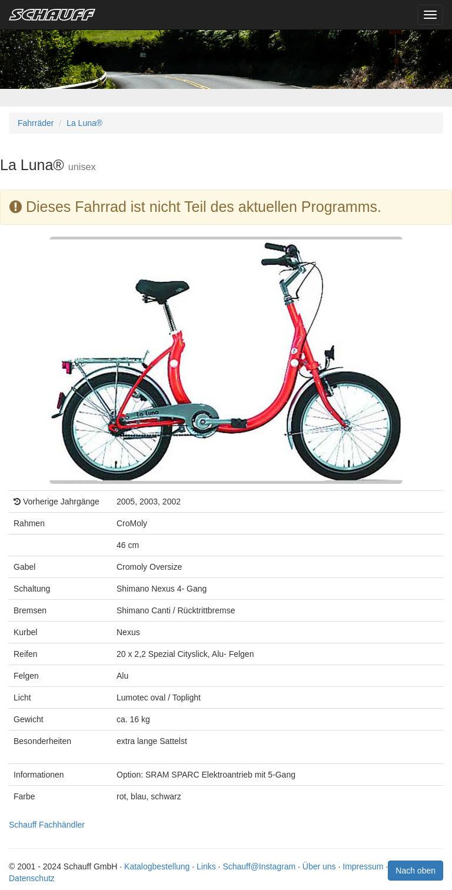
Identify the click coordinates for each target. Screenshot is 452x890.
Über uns (319, 866)
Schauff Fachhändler (47, 824)
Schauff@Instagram (258, 866)
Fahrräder (36, 123)
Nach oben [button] (416, 870)
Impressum (363, 866)
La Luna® (84, 123)
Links (206, 866)
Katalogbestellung (157, 866)
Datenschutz (32, 878)
